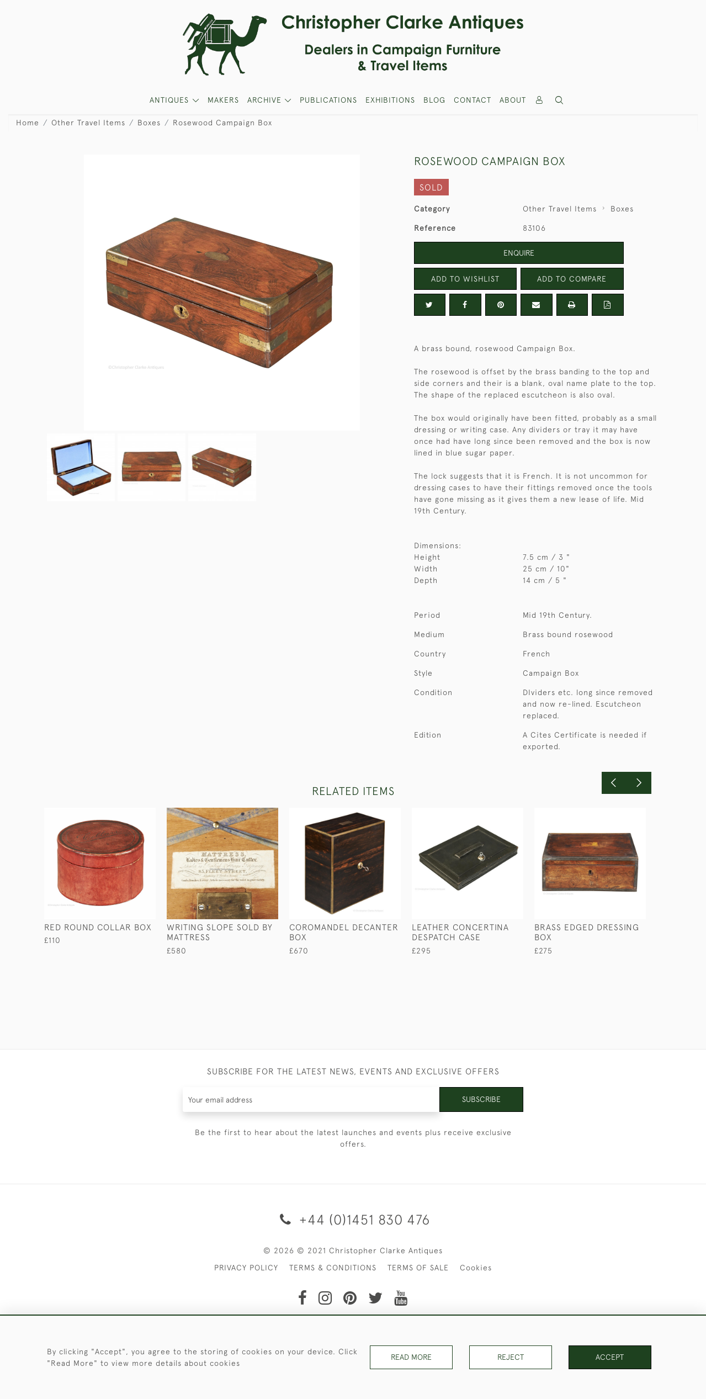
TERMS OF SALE (418, 1267)
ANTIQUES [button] (171, 100)
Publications (328, 100)
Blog (434, 100)
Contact (472, 100)
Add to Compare (572, 278)
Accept (610, 1357)
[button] (559, 100)
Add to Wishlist (465, 278)
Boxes (149, 122)
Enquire (518, 252)
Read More (411, 1357)
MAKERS (223, 100)
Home (27, 122)
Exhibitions (390, 100)
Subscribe (481, 1099)
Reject (510, 1357)
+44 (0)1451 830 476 (353, 1219)
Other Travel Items (88, 122)
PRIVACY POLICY (246, 1267)
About (513, 100)
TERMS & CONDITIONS (332, 1267)
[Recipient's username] (311, 1099)
